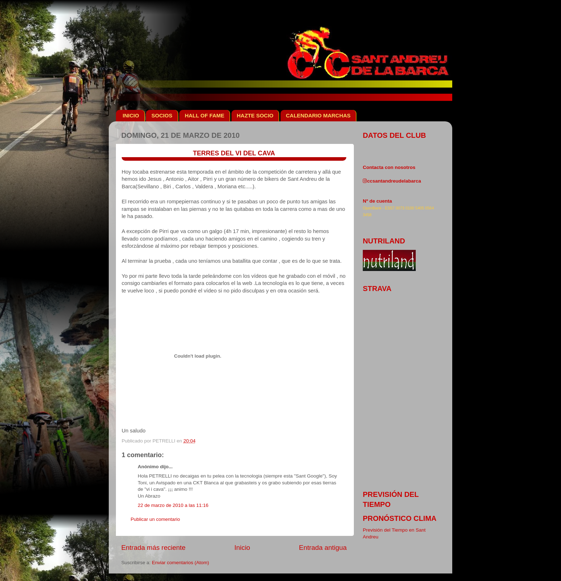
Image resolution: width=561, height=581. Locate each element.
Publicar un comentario (155, 519)
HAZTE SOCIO (255, 115)
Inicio (242, 547)
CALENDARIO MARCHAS (318, 115)
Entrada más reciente (153, 547)
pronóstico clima (399, 518)
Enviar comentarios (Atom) (180, 562)
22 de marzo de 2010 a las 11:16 (173, 505)
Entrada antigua (323, 547)
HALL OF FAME (204, 115)
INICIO (131, 115)
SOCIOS (161, 115)
